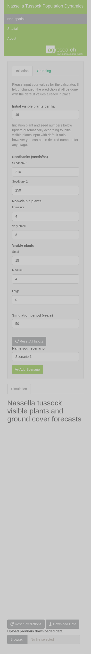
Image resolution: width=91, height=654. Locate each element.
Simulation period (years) (32, 315)
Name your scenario (28, 348)
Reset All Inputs (29, 341)
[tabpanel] (45, 202)
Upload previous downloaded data (35, 631)
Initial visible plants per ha (33, 106)
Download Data (62, 624)
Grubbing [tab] (44, 71)
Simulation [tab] (19, 389)
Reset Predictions (25, 624)
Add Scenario (27, 369)
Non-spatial (16, 19)
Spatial (12, 29)
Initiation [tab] (22, 71)
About (11, 38)
